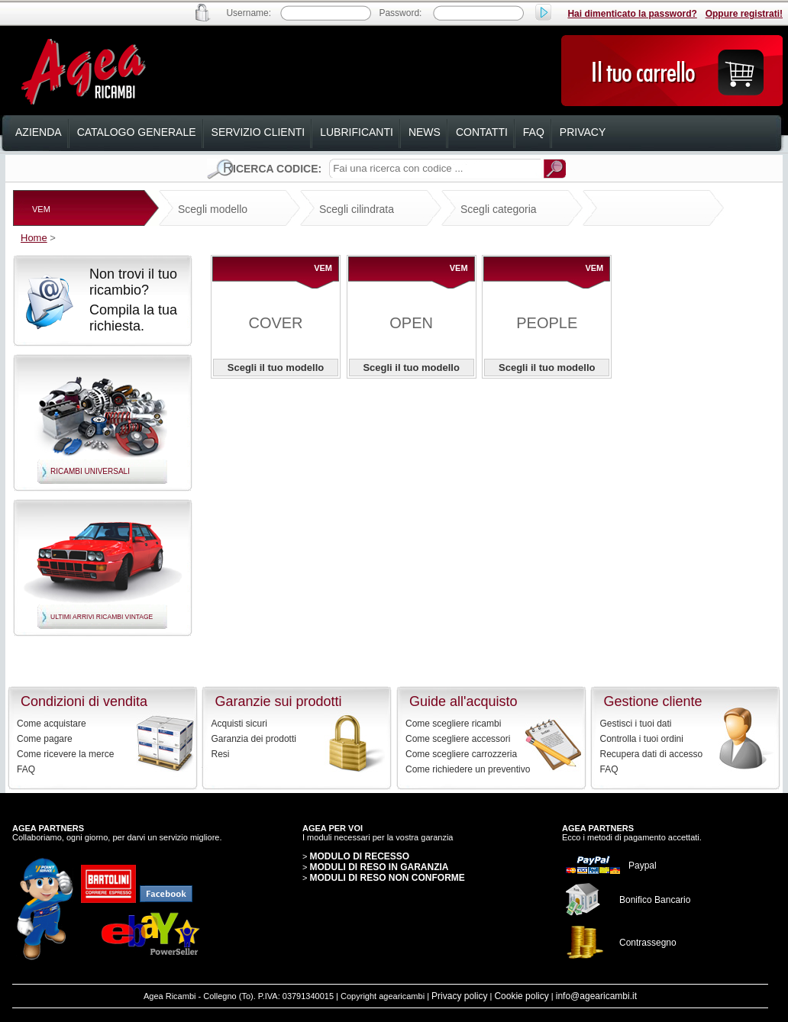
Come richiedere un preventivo (467, 769)
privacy (583, 132)
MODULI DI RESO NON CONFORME (386, 877)
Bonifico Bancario (654, 900)
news (425, 132)
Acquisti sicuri (239, 723)
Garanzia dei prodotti (254, 738)
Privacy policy (459, 996)
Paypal (642, 865)
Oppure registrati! (744, 13)
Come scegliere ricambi (453, 723)
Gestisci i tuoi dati (636, 723)
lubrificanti (356, 132)
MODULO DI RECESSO (359, 856)
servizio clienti (258, 132)
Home (34, 237)
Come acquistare (51, 723)
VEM (41, 209)
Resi (221, 754)
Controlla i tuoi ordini (641, 738)
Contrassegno (648, 942)
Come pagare (45, 738)
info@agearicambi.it (596, 996)
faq (533, 132)
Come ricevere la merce (65, 754)
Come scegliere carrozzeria (461, 754)
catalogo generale (136, 132)
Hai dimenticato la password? (631, 13)
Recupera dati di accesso (651, 754)
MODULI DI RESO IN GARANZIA (378, 867)
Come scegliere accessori (457, 738)
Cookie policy (521, 996)
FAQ (26, 769)
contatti (482, 132)
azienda (38, 132)
